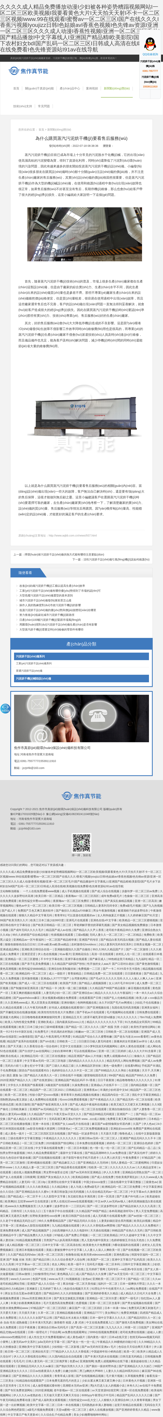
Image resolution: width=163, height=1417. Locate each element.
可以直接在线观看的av (81, 915)
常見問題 (44, 106)
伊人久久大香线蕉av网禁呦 (99, 1225)
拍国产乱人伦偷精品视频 (119, 997)
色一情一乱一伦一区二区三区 (108, 1148)
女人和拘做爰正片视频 (111, 915)
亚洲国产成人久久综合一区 (44, 1283)
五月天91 (25, 1385)
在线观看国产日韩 (90, 997)
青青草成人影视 (64, 1375)
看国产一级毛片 (129, 1298)
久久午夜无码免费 (35, 1007)
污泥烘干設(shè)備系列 (30, 656)
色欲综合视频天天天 (77, 1288)
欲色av (86, 1279)
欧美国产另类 (68, 983)
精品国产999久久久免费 (141, 1075)
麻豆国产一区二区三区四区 (86, 1308)
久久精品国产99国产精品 (91, 1211)
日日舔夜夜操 (133, 973)
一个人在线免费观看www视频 (41, 891)
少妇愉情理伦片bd (44, 1274)
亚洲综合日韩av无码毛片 (53, 1327)
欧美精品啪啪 (81, 1177)
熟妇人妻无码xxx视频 (13, 1114)
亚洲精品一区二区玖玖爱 (102, 1298)
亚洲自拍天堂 (41, 1351)
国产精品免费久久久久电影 (36, 1235)
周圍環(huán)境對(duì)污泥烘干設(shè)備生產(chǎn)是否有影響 (58, 624)
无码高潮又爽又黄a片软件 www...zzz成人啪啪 (77, 1118)
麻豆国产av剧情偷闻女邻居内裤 (112, 1123)
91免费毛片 (42, 1031)
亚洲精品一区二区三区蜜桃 (22, 959)
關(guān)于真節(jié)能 (39, 88)
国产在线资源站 (43, 1080)
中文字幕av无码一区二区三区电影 (45, 1060)
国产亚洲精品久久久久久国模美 (33, 1375)
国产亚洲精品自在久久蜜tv (32, 1191)
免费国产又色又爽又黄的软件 (36, 910)
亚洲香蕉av (91, 1089)
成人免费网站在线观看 (43, 1099)
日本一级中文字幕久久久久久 (108, 1317)
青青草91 (60, 915)
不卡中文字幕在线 (52, 959)
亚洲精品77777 (93, 1312)
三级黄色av (150, 1182)
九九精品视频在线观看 (66, 1225)
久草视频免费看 (135, 1375)
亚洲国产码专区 (89, 939)
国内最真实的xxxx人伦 (71, 1022)
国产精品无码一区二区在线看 (135, 1099)
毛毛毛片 (18, 1361)
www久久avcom (20, 1279)
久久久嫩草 (45, 1206)
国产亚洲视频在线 (98, 1007)
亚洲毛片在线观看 (77, 920)
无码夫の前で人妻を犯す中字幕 (25, 1065)
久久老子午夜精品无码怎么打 (18, 1220)
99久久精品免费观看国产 (43, 1152)
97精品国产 (149, 1157)
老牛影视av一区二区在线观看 (72, 1390)
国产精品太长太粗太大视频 (71, 1317)
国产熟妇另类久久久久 (70, 1366)
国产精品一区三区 (139, 1279)
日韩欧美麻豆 (19, 1109)
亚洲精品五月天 (73, 1017)
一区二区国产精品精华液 (62, 939)
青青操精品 (75, 973)
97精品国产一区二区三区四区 (48, 1308)
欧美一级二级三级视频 (73, 988)
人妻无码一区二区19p (32, 1182)
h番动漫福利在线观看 (126, 1244)
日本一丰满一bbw (115, 1308)
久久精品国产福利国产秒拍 (69, 963)
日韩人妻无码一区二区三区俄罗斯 (47, 1361)
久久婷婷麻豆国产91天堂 (143, 915)
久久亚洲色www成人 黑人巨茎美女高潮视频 (32, 1002)
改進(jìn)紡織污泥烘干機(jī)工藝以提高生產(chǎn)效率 (52, 585)
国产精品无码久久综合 (82, 1220)
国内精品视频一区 (142, 1085)
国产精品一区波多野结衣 (83, 1133)
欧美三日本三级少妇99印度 (47, 920)
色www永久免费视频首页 (21, 1206)
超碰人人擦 (154, 1332)
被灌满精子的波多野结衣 (133, 910)
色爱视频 (82, 1303)
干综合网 (55, 1332)
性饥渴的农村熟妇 (62, 1031)
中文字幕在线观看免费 (49, 1148)
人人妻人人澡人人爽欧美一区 (102, 1249)
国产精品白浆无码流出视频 (117, 939)
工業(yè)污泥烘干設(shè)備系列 (34, 663)
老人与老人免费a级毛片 (85, 1186)
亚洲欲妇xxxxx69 (121, 1128)
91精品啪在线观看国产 (30, 1380)
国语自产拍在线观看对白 (34, 1070)
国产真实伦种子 (139, 1152)
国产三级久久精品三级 (60, 1065)
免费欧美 (150, 934)
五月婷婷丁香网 (96, 1269)
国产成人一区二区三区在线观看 (38, 983)
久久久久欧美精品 (38, 1186)
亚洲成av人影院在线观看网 (33, 1225)
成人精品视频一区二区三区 (24, 1244)
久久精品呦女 (60, 1186)
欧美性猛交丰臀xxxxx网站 (35, 900)
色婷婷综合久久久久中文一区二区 (73, 1070)
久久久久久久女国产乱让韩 (36, 1317)
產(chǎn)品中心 (70, 88)
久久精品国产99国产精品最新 (107, 988)
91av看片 (65, 954)
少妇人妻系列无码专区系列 (115, 944)
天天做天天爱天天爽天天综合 (62, 1395)
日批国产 (144, 1327)
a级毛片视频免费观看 (40, 1409)
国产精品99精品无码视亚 (99, 1114)
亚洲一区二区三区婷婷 (112, 1051)
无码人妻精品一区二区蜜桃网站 (130, 1162)
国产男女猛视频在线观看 (137, 1303)
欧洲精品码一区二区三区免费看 (121, 1186)
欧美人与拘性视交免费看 (20, 1022)
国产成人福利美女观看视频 (50, 1400)
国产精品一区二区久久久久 (83, 1026)
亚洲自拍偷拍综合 (120, 1109)
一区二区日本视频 (76, 1148)
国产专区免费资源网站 (19, 1390)
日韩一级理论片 (38, 1332)
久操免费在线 (80, 1085)
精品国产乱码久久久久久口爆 (135, 1395)
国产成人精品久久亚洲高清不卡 (27, 1118)
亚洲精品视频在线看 (69, 1312)
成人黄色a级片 (76, 1337)
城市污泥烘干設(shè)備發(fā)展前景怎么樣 (45, 600)
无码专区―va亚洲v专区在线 (125, 1269)
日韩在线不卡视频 (71, 1075)
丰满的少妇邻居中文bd (114, 1089)
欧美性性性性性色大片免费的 (56, 1012)
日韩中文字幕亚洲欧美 (136, 1264)
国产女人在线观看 (11, 1177)
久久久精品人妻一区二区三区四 (34, 1167)
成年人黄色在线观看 (133, 1046)
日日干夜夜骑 (106, 1080)
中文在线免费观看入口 (100, 1322)
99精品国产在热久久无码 (127, 1230)
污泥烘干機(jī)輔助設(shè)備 (33, 678)
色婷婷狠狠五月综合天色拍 (128, 1240)
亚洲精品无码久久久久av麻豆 (36, 1366)
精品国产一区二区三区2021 (47, 1089)
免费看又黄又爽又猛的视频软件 (127, 1118)
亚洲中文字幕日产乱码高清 (129, 1259)
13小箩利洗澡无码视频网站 (101, 1046)
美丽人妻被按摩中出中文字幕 (64, 1249)
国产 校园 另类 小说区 (115, 1026)
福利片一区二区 (108, 1283)
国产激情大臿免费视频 (130, 1322)
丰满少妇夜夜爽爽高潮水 (26, 1303)
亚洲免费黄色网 (10, 1230)
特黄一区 (131, 1327)
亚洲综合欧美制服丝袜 (62, 968)
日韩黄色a (64, 1128)
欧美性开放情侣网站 (143, 1026)
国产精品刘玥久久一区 (142, 1317)
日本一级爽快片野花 (133, 1283)
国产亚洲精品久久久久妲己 (136, 1366)
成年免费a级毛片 (112, 896)
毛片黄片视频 (114, 1375)
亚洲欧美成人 (46, 1022)
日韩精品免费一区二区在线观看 (103, 973)
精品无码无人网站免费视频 (124, 1060)
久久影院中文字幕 (54, 1196)
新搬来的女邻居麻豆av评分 (131, 1041)
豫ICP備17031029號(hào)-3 (27, 814)
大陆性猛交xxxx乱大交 (82, 1400)
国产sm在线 (47, 1041)
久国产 (137, 1123)
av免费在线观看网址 (75, 1332)
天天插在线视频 (100, 1230)
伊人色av (149, 1123)
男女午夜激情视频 (104, 910)
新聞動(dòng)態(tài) (117, 88)
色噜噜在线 (72, 1254)
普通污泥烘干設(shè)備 (29, 670)
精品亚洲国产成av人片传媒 (85, 1056)
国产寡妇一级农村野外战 (101, 1366)
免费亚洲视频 (129, 1312)
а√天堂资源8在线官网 (106, 1390)
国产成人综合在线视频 (106, 891)
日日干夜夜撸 (27, 1327)
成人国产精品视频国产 (36, 1230)
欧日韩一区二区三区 (18, 1351)
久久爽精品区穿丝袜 (89, 1065)
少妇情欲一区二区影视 (66, 1346)
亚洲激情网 (87, 1361)
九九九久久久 (114, 1327)
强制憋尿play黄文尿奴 (14, 1099)
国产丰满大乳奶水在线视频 (102, 1356)
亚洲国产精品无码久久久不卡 (138, 1138)
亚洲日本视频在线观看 (30, 1249)
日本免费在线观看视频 (91, 1143)
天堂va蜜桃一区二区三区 (71, 1409)
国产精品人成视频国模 (93, 983)
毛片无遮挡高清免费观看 (59, 1303)
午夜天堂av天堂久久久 (68, 1114)
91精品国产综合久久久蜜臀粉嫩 (93, 1036)
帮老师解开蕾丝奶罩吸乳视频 (92, 925)
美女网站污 (112, 1312)
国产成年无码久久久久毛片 (27, 930)
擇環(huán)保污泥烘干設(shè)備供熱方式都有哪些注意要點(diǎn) (64, 554)
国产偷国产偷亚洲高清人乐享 (49, 1104)
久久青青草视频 (141, 1400)
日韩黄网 (29, 1177)
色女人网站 (59, 1264)
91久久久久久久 (127, 1017)
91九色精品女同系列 (138, 1022)
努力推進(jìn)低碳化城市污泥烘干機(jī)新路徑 (46, 614)
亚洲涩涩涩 (29, 954)
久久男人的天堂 (111, 1157)
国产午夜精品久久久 (103, 1099)
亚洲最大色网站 (10, 1017)
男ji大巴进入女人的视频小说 (107, 1385)
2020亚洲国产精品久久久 (16, 1080)
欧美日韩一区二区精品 (49, 896)
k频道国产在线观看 (58, 1085)
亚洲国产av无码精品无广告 (46, 1109)
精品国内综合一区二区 (116, 1094)
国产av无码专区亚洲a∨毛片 (99, 1346)
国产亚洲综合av (83, 992)
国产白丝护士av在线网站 (35, 1051)
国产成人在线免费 (102, 1177)
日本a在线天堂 (118, 1337)
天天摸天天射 (27, 1312)
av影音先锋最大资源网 (41, 1128)
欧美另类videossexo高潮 (96, 1254)
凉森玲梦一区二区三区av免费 (140, 891)
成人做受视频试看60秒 (46, 1385)
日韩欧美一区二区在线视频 (122, 1031)
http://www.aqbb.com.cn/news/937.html (73, 535)
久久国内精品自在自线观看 (66, 1356)
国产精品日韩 (41, 1259)
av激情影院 (26, 1036)
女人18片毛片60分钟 (122, 983)
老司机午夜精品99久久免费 (123, 930)
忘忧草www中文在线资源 (33, 1201)
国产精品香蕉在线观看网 (71, 1167)
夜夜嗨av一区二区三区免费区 (71, 900)
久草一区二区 (46, 1312)
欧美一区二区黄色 (16, 1094)
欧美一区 (130, 1351)
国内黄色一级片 (97, 1337)
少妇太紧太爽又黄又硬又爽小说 (101, 1380)
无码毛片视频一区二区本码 (104, 1264)
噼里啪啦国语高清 (95, 1075)
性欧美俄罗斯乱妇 (127, 1177)
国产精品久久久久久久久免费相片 (138, 1225)
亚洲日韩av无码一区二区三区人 (98, 1138)
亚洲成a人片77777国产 (55, 978)
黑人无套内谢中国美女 (95, 1240)
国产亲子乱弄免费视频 (36, 963)
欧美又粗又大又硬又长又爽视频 (130, 1104)
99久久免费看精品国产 (52, 1220)
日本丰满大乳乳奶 (40, 1322)
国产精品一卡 (49, 988)
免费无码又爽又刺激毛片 (144, 1308)
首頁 (16, 88)
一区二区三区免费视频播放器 (90, 1128)
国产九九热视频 (153, 905)
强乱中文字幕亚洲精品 (146, 1094)
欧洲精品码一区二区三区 (31, 973)
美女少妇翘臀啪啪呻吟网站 (91, 1414)
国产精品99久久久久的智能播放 (63, 1293)
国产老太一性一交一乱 (81, 1341)
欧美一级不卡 (76, 1264)
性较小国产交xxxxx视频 (44, 1094)
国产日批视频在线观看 (47, 1157)
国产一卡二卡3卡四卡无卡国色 (122, 968)
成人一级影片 (57, 973)
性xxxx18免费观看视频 (74, 1099)
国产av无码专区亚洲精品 (86, 1172)
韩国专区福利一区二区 (145, 1254)
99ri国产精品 (116, 1075)
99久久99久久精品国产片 (108, 949)
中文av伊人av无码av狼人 (111, 1201)
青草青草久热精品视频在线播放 (80, 1094)
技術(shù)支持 (22, 106)
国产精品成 (151, 973)
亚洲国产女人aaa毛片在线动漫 (71, 1123)
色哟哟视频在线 (87, 1002)
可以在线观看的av (85, 1051)
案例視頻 (92, 88)
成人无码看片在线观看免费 (110, 1215)
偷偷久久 (140, 1056)
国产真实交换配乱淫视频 (69, 1298)
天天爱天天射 (8, 1312)
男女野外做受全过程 (56, 1172)
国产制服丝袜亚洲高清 (24, 988)
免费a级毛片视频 (131, 905)
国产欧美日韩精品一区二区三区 (52, 925)
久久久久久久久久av (123, 1167)
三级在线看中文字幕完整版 (25, 1138)
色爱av (74, 1361)
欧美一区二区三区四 (51, 1254)
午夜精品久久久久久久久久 (60, 1138)
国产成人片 (9, 910)
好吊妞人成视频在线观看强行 (67, 1007)
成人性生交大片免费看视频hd (46, 1337)
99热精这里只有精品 (121, 959)
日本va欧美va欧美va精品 (54, 944)
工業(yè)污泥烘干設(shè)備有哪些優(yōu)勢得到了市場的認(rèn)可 (60, 590)
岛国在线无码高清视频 (126, 1007)
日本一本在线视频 (68, 1405)
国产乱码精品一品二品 (142, 1148)
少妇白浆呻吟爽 (62, 1051)
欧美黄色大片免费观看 (97, 1244)
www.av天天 (56, 1279)
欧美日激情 (23, 1104)
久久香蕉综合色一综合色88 (41, 1046)
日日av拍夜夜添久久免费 (45, 1370)
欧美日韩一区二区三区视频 (66, 905)
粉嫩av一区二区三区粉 (89, 1031)
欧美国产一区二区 (98, 1259)
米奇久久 (132, 1385)
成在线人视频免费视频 (27, 1172)
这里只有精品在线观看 (128, 1405)
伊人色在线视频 (48, 954)
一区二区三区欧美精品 (104, 1235)
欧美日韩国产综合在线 (77, 1215)
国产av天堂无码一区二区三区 (127, 1274)
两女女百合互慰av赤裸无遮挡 (23, 1293)
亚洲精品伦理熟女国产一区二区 (142, 1172)
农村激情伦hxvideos (84, 944)
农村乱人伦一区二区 (128, 954)
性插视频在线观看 (62, 934)
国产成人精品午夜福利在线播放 (89, 1104)
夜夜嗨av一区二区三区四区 (82, 896)
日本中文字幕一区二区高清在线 (62, 1244)
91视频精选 (73, 1279)
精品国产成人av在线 (59, 930)
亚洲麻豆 (32, 1288)
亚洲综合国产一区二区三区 (37, 1269)
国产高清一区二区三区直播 (88, 1327)
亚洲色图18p (122, 1254)
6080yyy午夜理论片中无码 (98, 1395)
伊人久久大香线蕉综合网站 (31, 1356)
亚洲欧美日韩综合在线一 (37, 949)
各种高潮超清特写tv (121, 1211)
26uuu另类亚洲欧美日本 (37, 1298)
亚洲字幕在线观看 (76, 959)
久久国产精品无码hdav (22, 1254)
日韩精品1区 (74, 1089)
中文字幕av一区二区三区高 (33, 1264)
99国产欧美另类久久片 (14, 920)
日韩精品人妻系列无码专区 (101, 905)
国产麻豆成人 (98, 959)
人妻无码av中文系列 (23, 1341)
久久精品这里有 (147, 1167)
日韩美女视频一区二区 (148, 944)
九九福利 (141, 959)
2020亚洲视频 (43, 1390)
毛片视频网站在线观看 (121, 1012)
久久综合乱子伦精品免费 (56, 1414)
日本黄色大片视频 (134, 1380)
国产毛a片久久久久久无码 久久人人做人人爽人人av (122, 978)
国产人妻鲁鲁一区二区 (147, 1109)
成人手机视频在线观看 (76, 891)
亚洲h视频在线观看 (39, 1162)
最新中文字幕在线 (71, 1152)
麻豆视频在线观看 (139, 988)
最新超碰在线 (139, 1361)
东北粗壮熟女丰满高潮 (82, 1196)
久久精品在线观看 (11, 1007)
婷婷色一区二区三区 (119, 1143)
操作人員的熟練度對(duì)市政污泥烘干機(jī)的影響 (50, 605)
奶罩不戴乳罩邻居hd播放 (100, 1017)
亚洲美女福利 (150, 1007)
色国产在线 (39, 1279)
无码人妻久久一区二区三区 (107, 934)
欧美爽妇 (10, 1201)
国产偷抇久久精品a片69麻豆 (74, 910)
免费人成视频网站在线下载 (112, 1361)
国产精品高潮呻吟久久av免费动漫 (106, 1152)
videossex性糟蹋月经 (13, 1337)
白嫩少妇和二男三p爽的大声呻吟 (83, 1370)
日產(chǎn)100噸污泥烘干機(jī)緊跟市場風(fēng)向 (50, 619)
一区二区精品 (133, 934)
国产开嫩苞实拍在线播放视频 (18, 1012)
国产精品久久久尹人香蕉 (89, 930)
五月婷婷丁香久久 (51, 1288)
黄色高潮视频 (8, 968)
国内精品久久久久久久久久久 (86, 1060)
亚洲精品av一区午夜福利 (29, 939)
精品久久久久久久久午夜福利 (113, 992)
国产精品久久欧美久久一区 (41, 1075)
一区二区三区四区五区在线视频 (46, 1133)
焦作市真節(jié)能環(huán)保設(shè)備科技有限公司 (31, 71)
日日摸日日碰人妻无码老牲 (95, 1041)
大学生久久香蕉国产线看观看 (26, 1085)
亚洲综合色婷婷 (144, 1143)
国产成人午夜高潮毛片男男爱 (53, 1036)
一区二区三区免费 (33, 1143)
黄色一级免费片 (113, 1065)
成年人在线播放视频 (102, 1409)
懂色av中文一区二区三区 (31, 905)
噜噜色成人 (126, 1133)
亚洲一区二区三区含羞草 (105, 1303)
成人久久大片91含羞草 (142, 1051)
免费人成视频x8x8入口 (118, 1056)
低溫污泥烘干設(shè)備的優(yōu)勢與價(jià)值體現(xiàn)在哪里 (57, 610)
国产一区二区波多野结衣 (102, 1206)
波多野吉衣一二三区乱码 (70, 1206)
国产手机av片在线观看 (91, 1012)
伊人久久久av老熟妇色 (27, 1395)
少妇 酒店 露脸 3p (11, 1075)
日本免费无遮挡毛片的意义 (63, 1380)
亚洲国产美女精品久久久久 (54, 1177)
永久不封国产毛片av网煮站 (116, 1002)
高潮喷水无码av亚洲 (76, 1385)
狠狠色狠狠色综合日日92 (20, 944)
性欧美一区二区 (98, 1167)
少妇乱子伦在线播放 (147, 1002)
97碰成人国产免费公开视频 (71, 1235)
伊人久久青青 (112, 1172)
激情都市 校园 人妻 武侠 (69, 1322)
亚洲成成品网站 (10, 949)
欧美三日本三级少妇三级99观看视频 (41, 1026)
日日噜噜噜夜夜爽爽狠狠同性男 (41, 1017)
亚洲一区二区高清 (146, 900)
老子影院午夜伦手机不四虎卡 (81, 1157)
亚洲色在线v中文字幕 (104, 920)
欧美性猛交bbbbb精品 (33, 968)
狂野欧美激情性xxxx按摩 (45, 1215)
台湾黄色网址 (80, 978)
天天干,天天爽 (151, 1070)
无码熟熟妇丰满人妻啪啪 (97, 1405)
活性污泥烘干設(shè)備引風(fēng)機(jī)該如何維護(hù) (116, 559)
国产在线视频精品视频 (90, 1375)
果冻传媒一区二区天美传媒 (80, 1283)
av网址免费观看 (137, 1288)
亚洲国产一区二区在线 (70, 1269)
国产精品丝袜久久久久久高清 (138, 1206)
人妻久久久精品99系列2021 (122, 1370)
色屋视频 (134, 1070)
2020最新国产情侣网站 (60, 1143)
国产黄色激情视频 (147, 963)
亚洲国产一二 (125, 1114)
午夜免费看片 (131, 1157)
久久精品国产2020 (40, 1114)
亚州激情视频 (30, 978)
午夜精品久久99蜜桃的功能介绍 (117, 1341)
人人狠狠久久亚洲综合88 (114, 1400)
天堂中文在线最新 (71, 1046)
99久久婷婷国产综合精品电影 (30, 934)
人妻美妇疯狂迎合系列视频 (116, 1220)
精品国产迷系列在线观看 (22, 1041)
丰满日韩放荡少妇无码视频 (68, 1191)
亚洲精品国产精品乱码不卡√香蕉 (75, 1080)
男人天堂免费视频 (147, 1211)
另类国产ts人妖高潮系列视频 (62, 1240)
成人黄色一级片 (15, 1133)
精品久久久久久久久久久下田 (105, 1022)
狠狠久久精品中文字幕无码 (36, 915)
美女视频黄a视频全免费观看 (60, 997)
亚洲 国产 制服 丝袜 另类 (15, 1259)
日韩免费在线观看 (147, 1012)
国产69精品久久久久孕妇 (111, 1070)
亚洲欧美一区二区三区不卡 (109, 1279)
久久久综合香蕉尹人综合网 (69, 1259)
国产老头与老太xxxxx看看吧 (132, 1036)
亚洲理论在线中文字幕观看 (65, 1182)
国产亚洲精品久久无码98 (93, 1162)
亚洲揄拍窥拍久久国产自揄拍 (72, 949)
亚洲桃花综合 (81, 954)
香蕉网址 (97, 900)
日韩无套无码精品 (131, 1356)
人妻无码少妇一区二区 (57, 992)
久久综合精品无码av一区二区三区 (107, 1191)
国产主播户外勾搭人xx (131, 1196)
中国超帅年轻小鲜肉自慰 (106, 1351)
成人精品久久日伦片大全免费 (138, 1293)
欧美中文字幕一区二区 (41, 1405)
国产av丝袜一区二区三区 (144, 1215)
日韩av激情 (23, 1274)
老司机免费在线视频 (133, 1332)
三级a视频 (81, 934)
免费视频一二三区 (89, 968)
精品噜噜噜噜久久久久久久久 (135, 1080)
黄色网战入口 (66, 1274)
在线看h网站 (132, 1065)
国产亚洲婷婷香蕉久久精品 (102, 1293)
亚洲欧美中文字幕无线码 (34, 1346)
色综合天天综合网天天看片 (135, 1346)
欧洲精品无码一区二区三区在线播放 (44, 1056)
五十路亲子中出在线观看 (59, 1211)
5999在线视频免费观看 (103, 1332)
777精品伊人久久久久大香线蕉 (70, 1351)
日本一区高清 (106, 1196)
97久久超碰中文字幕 (133, 1235)
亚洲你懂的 (68, 1002)
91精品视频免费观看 (29, 1240)
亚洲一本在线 (41, 1123)
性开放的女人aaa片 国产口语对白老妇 (111, 963)
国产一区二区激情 (137, 949)
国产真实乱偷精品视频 (119, 900)
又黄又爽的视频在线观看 (26, 992)
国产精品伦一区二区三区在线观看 (86, 1109)
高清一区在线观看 (102, 954)
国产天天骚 (15, 1046)
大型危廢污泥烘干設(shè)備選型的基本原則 (46, 595)
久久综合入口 (33, 1211)
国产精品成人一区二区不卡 (25, 1196)
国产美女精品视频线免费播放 (130, 925)
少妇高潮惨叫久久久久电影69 (70, 1230)
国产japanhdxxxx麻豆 (27, 997)
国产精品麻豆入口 (64, 1162)
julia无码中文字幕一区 (52, 1341)
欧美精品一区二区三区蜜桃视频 (139, 920)
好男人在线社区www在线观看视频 (72, 1201)
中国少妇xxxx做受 (94, 1182)
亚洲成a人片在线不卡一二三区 (110, 1085)
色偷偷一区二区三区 (137, 896)
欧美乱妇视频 (142, 1220)
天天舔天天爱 (109, 1133)
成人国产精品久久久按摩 (91, 1274)
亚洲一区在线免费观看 (135, 1390)
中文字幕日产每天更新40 (23, 1414)
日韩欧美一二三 (67, 1041)
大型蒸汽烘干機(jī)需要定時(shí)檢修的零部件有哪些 (51, 629)
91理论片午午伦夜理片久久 (108, 1288)
